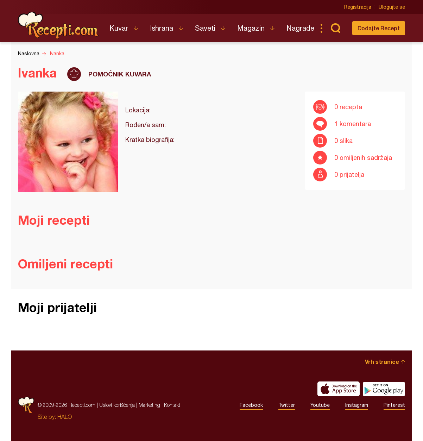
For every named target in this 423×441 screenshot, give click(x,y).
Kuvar (118, 28)
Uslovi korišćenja (117, 405)
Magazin (251, 28)
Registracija (357, 7)
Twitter (286, 405)
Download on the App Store (338, 388)
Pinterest (394, 405)
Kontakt (172, 405)
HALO (64, 417)
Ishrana (161, 28)
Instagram (356, 405)
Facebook (251, 405)
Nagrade (300, 28)
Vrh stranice (382, 361)
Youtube (320, 405)
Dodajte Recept (379, 28)
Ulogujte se (392, 7)
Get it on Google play (384, 388)
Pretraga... (335, 28)
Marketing (149, 405)
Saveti (205, 28)
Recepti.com (58, 25)
